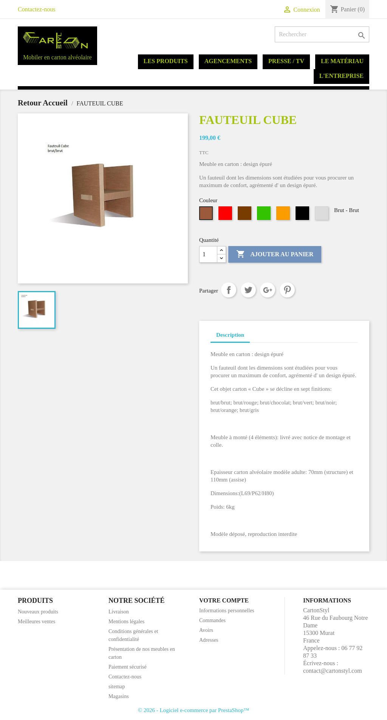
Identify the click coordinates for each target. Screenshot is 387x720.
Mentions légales (126, 621)
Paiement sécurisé (127, 667)
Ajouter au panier (274, 254)
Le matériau (342, 61)
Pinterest (287, 289)
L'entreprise (341, 76)
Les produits (166, 61)
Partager (228, 289)
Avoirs (206, 630)
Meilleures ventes (36, 621)
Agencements (228, 61)
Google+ (267, 289)
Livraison (118, 612)
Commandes (212, 620)
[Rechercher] (322, 34)
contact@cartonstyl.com (332, 670)
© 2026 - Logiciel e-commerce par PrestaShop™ (193, 710)
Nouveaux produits (38, 612)
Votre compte (224, 600)
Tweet (248, 289)
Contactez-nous (37, 9)
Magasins (118, 696)
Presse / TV (286, 61)
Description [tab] (230, 335)
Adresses (208, 640)
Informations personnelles (226, 610)
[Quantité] (208, 254)
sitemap (116, 686)
